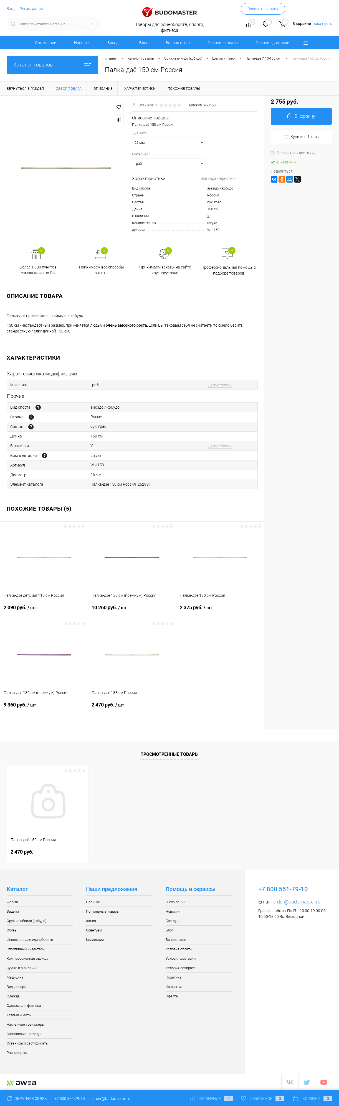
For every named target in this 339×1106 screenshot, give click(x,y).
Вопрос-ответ (178, 42)
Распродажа (17, 1053)
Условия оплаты (223, 42)
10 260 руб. (132, 611)
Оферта (172, 996)
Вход (11, 8)
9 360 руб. (44, 708)
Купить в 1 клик (301, 136)
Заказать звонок (263, 9)
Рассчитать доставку (293, 153)
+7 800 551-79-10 (69, 1098)
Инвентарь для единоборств (30, 940)
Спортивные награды (24, 1034)
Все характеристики (219, 178)
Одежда (13, 996)
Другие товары (220, 385)
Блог (143, 42)
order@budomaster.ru (296, 902)
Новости (82, 42)
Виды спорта (17, 987)
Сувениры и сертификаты (28, 1043)
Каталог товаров (52, 65)
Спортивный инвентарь (26, 949)
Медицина (15, 977)
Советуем (94, 930)
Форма (12, 902)
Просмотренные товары (169, 754)
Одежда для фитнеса (24, 1005)
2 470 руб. (132, 708)
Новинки (93, 902)
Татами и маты (19, 1015)
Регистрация (31, 8)
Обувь (12, 930)
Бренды (114, 42)
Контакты (174, 987)
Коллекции (95, 940)
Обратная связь (27, 1098)
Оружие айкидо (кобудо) (26, 921)
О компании (45, 42)
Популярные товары (103, 911)
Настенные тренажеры (26, 1024)
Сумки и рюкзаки (21, 968)
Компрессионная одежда (27, 958)
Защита (13, 911)
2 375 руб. (220, 611)
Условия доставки (272, 42)
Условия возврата (181, 968)
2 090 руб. (44, 611)
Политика (173, 977)
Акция (91, 921)
